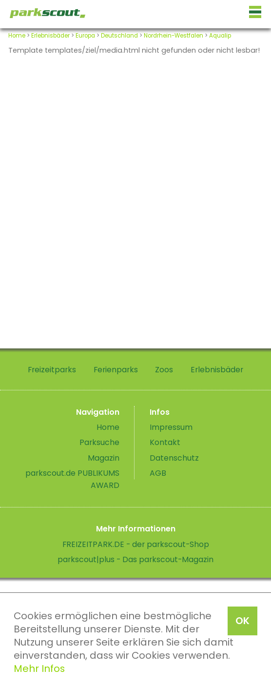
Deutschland (119, 36)
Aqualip (220, 36)
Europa (85, 36)
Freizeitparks (52, 369)
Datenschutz (174, 458)
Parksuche (99, 442)
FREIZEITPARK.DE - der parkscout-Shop (135, 544)
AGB (158, 473)
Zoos (164, 369)
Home (16, 36)
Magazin (103, 458)
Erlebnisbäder (50, 36)
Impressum (171, 427)
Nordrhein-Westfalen (173, 36)
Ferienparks (116, 369)
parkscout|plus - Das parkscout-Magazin (135, 559)
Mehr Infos (39, 668)
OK (242, 621)
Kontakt (165, 442)
